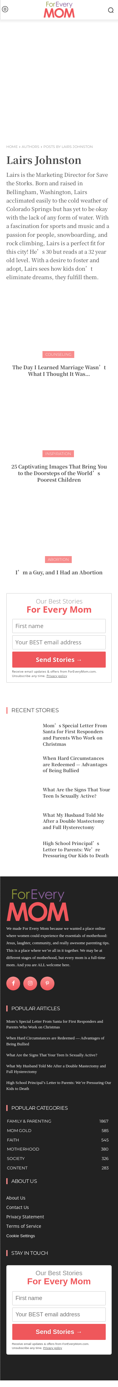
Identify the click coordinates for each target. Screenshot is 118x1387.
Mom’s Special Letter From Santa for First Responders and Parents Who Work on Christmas (75, 734)
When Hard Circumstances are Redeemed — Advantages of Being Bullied (75, 764)
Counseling (58, 354)
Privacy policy (57, 676)
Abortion (58, 559)
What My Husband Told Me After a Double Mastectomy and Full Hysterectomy (73, 821)
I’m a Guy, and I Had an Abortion (59, 572)
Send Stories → (59, 659)
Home (12, 146)
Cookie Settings (20, 1235)
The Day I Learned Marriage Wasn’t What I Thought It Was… (59, 370)
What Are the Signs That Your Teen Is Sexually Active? (76, 792)
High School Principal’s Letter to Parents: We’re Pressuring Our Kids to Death (76, 849)
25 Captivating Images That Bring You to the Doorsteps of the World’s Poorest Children (59, 473)
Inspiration (58, 453)
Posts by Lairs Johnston (68, 146)
